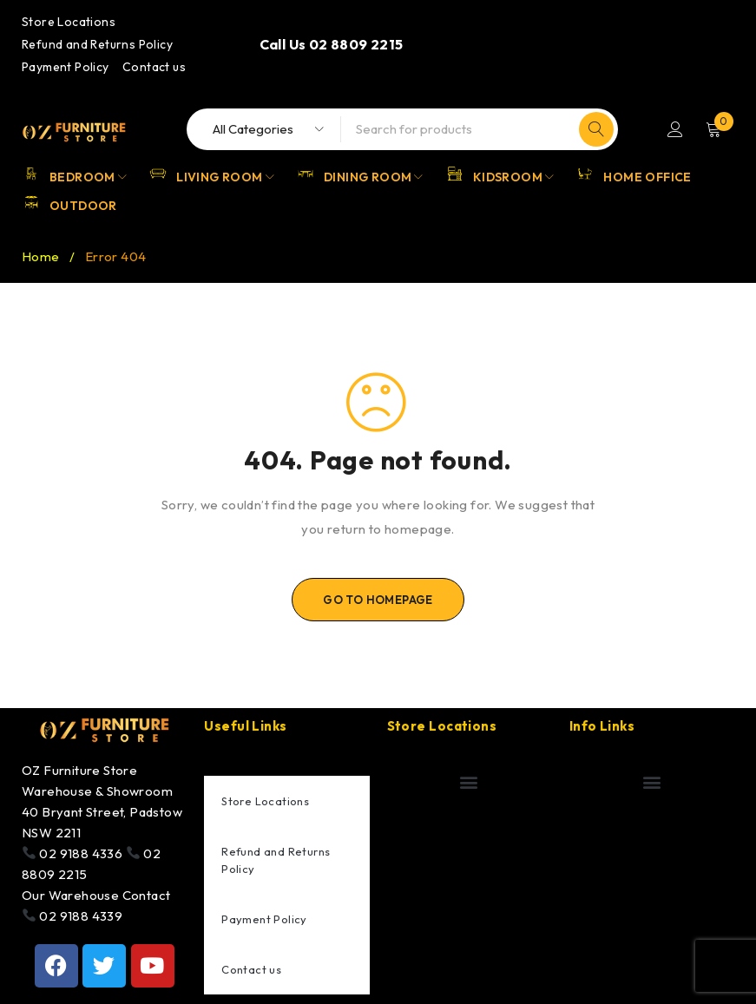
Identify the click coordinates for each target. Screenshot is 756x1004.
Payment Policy (65, 67)
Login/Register (675, 129)
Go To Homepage (378, 600)
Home (41, 256)
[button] (469, 781)
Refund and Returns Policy (97, 44)
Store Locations (68, 22)
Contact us (154, 67)
